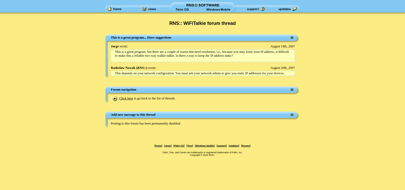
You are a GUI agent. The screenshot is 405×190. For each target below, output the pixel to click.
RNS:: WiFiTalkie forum (194, 23)
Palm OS (179, 145)
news (168, 145)
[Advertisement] (23, 112)
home (158, 145)
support (221, 145)
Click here (126, 98)
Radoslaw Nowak (123, 68)
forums (246, 145)
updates (233, 145)
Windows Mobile (205, 145)
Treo (189, 145)
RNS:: (141, 68)
